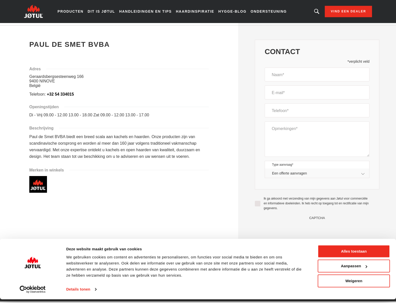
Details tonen (78, 293)
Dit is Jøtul (108, 12)
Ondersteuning (267, 12)
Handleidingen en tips (150, 12)
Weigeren (353, 285)
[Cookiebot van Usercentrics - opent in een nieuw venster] (33, 293)
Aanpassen (354, 270)
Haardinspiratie (197, 12)
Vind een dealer (339, 12)
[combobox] (317, 175)
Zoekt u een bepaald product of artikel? (308, 12)
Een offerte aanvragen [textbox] (289, 176)
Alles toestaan (354, 255)
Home (37, 30)
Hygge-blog (232, 12)
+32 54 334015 (60, 96)
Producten (79, 12)
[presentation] (317, 232)
